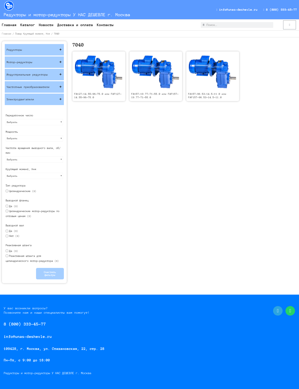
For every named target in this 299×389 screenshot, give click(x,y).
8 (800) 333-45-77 (281, 9)
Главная (9, 25)
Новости (46, 25)
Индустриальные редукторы (34, 74)
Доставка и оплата (75, 25)
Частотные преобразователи (34, 87)
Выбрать (12, 122)
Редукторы (34, 49)
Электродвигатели (34, 99)
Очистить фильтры (50, 273)
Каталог (27, 25)
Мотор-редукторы (34, 62)
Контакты (105, 25)
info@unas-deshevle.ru (240, 9)
